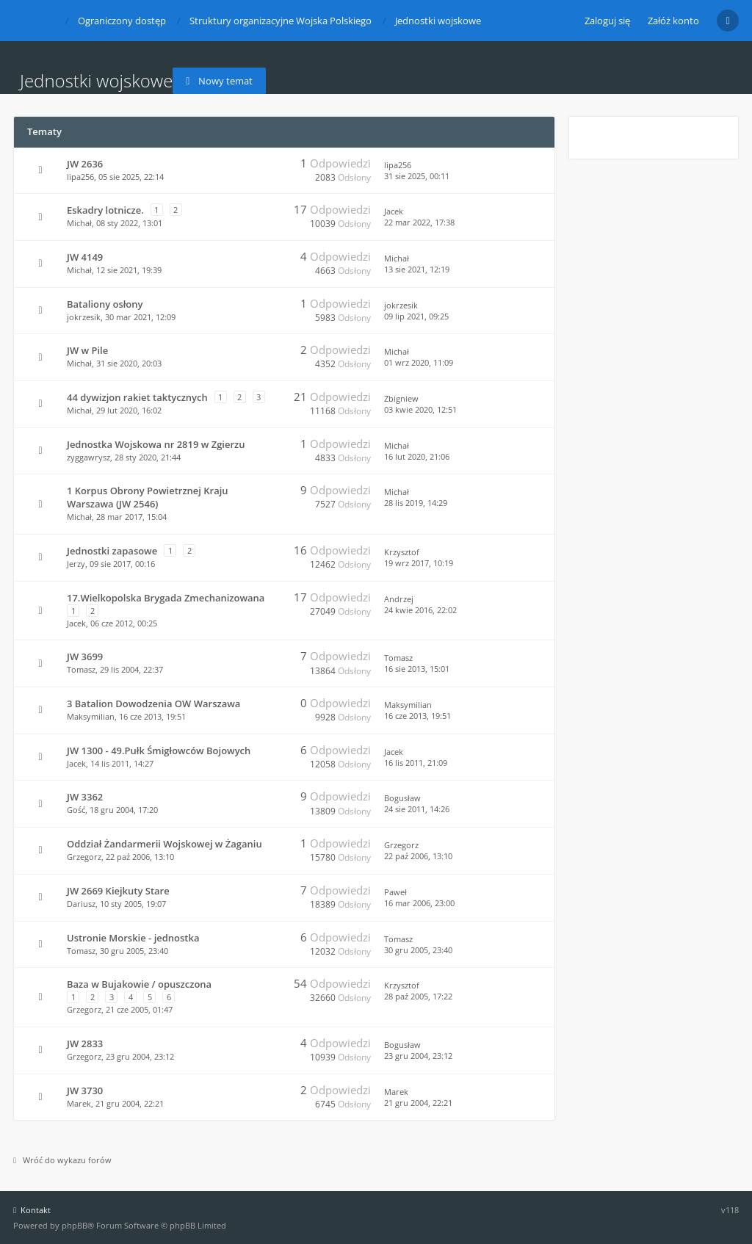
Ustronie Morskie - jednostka (133, 937)
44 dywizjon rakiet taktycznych (137, 397)
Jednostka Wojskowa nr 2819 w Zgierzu (156, 444)
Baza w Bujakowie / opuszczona (139, 984)
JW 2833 (85, 1043)
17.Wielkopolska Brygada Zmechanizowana (165, 597)
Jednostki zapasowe (112, 550)
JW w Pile (87, 350)
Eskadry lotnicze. (105, 210)
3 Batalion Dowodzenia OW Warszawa (153, 703)
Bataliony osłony (104, 304)
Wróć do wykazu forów (62, 1159)
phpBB (74, 1225)
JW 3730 (85, 1090)
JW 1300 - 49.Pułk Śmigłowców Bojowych (158, 750)
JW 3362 (85, 796)
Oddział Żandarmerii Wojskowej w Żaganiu (164, 843)
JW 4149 (85, 257)
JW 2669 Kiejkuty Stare (118, 890)
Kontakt (32, 1209)
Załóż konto (673, 20)
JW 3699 (85, 656)
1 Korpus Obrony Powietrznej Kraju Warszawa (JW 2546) (147, 497)
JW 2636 (85, 163)
